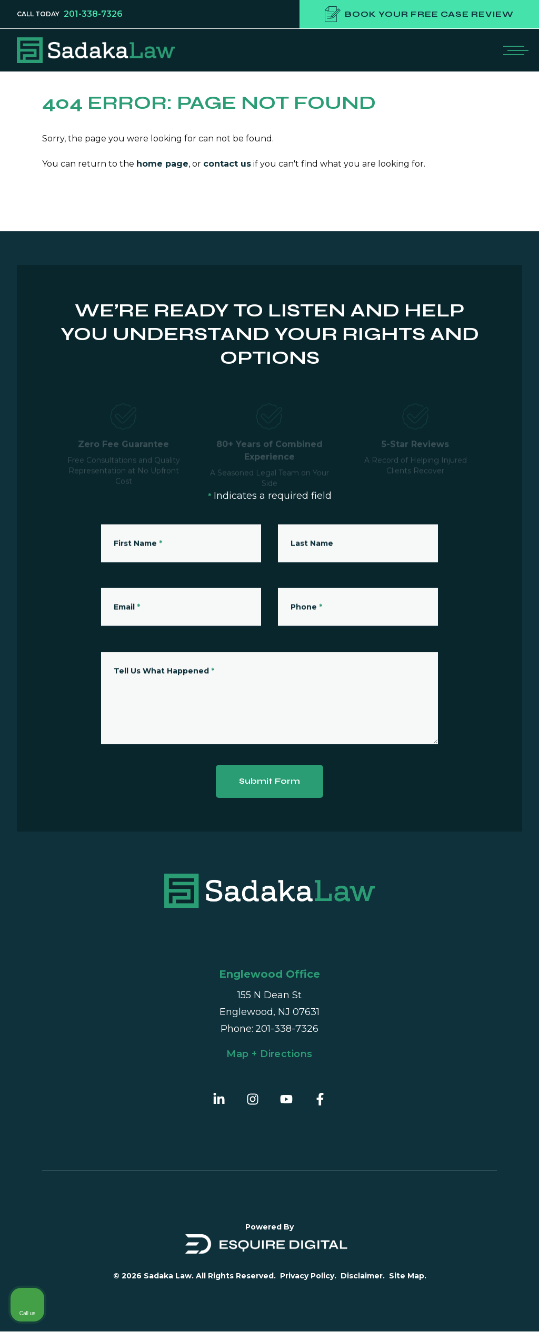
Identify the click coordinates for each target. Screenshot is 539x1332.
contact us (227, 164)
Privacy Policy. (308, 1276)
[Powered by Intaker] (449, 1310)
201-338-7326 (93, 14)
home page (162, 164)
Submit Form (270, 781)
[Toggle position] (482, 996)
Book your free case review (419, 14)
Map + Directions (269, 1054)
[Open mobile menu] (513, 50)
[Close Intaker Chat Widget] (504, 996)
